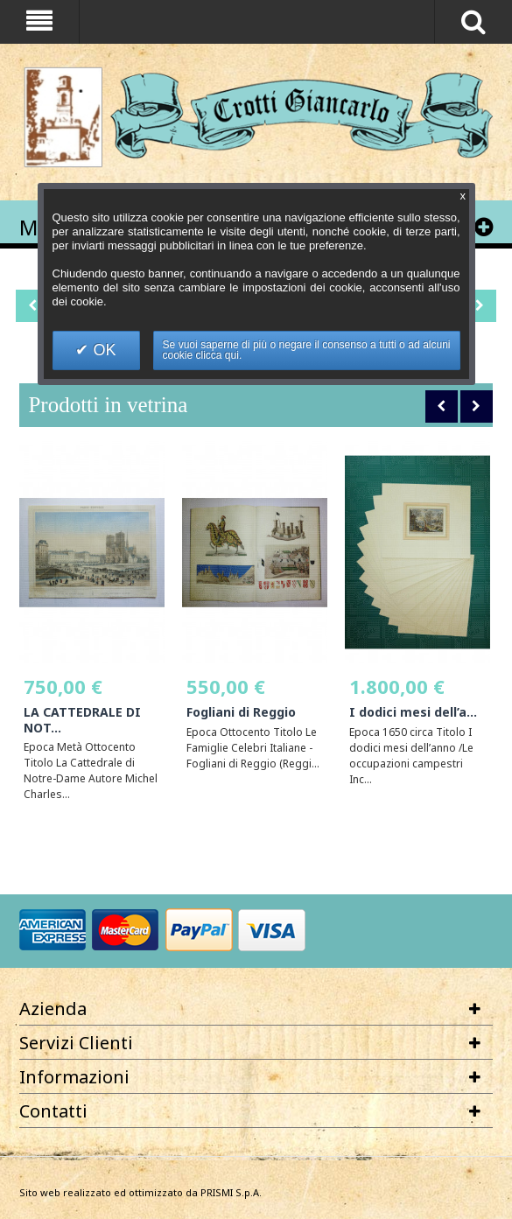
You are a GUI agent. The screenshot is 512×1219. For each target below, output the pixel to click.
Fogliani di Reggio (241, 712)
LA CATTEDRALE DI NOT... (82, 720)
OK (102, 350)
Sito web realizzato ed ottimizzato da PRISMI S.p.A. (140, 1192)
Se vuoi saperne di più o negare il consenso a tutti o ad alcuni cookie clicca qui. (307, 350)
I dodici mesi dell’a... (413, 712)
